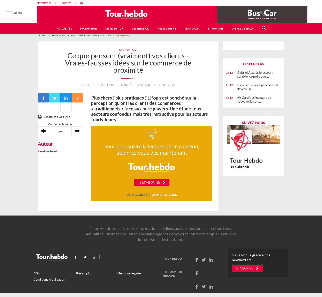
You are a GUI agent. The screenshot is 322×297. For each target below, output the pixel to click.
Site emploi (83, 273)
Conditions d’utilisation (49, 279)
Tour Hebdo (59, 35)
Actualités (64, 28)
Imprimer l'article (57, 117)
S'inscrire (244, 268)
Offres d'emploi (243, 28)
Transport (192, 28)
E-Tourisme (215, 28)
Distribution (114, 28)
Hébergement (167, 28)
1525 (108, 35)
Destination (140, 28)
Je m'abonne (149, 182)
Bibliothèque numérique (86, 35)
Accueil (42, 35)
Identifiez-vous (164, 195)
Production (88, 28)
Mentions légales (129, 273)
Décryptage (123, 35)
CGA (37, 273)
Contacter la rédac (60, 124)
